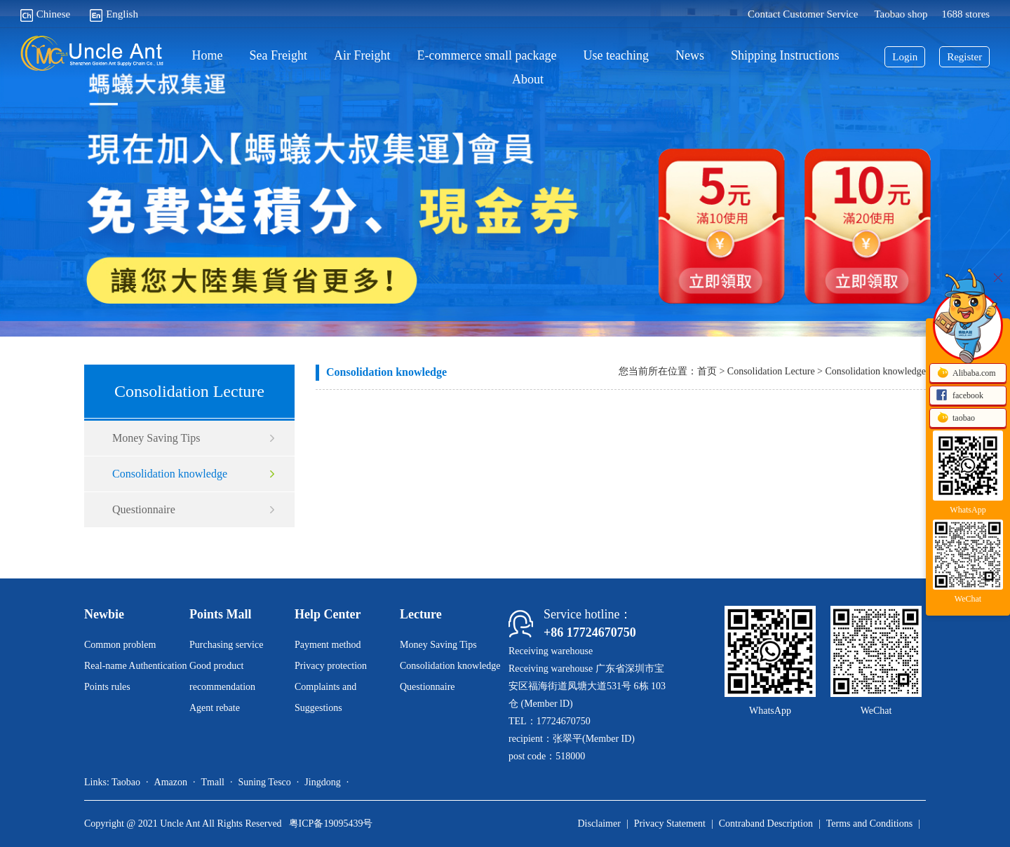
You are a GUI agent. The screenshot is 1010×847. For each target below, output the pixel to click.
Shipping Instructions (785, 55)
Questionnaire (143, 509)
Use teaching (615, 55)
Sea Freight (279, 55)
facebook (959, 396)
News (689, 55)
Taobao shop (900, 14)
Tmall (212, 782)
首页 (707, 371)
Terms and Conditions (869, 823)
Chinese (45, 14)
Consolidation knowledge (169, 474)
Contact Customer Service (803, 14)
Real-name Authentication (135, 665)
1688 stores (965, 14)
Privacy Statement (670, 823)
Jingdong (322, 782)
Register (964, 56)
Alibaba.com (966, 374)
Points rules (107, 687)
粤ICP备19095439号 (331, 823)
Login (904, 56)
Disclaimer (598, 823)
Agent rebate (214, 708)
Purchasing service (226, 644)
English (114, 14)
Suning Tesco (264, 782)
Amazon (170, 782)
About (528, 79)
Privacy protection (331, 665)
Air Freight (362, 55)
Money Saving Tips (156, 438)
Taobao (126, 782)
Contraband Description (766, 823)
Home (207, 55)
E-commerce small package (487, 55)
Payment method (328, 644)
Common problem (120, 644)
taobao (955, 419)
